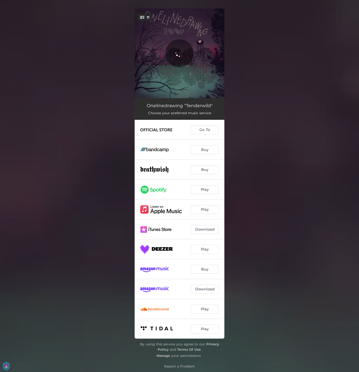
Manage (163, 355)
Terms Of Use (189, 349)
